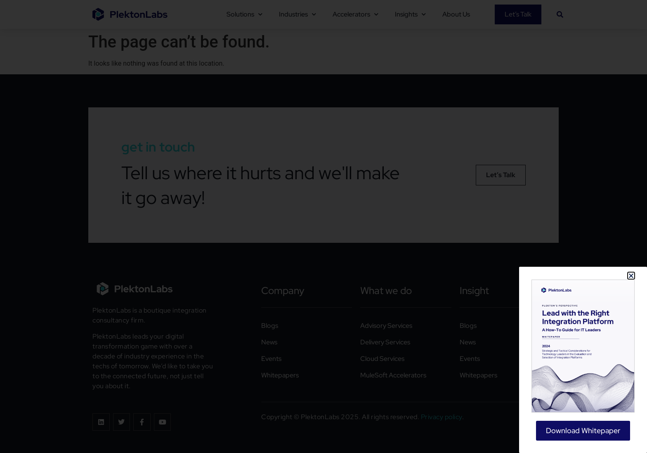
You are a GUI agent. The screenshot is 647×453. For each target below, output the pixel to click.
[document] (323, 226)
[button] (631, 276)
